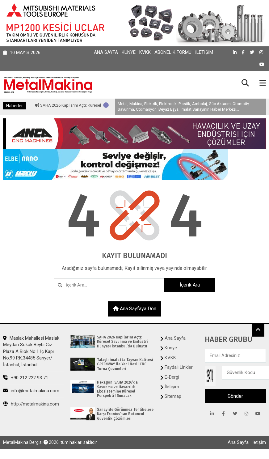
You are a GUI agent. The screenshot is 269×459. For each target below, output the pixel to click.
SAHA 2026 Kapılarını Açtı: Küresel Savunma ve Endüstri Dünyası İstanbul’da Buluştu (122, 341)
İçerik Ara (190, 285)
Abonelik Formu (172, 52)
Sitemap (173, 396)
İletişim (204, 52)
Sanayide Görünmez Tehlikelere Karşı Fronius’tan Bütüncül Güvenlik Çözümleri (125, 414)
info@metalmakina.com (31, 390)
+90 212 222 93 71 (25, 377)
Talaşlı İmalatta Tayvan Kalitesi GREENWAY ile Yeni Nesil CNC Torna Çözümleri (125, 364)
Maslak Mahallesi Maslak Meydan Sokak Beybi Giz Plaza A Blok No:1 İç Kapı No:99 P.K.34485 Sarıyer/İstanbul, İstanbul (31, 351)
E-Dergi (172, 377)
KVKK (145, 52)
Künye (129, 52)
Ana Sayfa (106, 52)
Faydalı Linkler (179, 367)
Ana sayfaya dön (134, 309)
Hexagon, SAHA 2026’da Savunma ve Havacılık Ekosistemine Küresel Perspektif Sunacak (117, 389)
